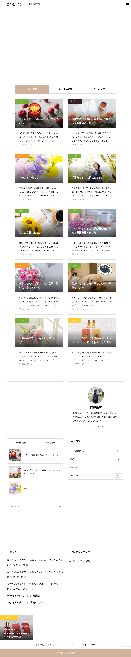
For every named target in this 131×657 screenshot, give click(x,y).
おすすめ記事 (65, 89)
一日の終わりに (75, 101)
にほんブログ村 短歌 (79, 560)
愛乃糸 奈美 (20, 565)
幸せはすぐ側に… (17, 595)
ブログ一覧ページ (67, 645)
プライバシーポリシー (90, 645)
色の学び (74, 321)
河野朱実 (96, 407)
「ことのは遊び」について (42, 645)
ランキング (99, 89)
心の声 (22, 101)
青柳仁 (34, 602)
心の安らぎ (22, 156)
